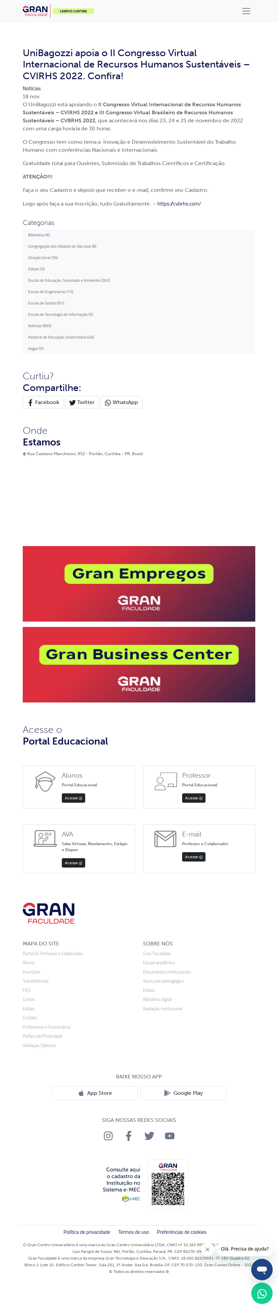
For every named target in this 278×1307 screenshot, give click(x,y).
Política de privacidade (86, 1232)
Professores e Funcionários (47, 1027)
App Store (95, 1093)
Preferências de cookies (181, 1232)
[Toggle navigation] (246, 11)
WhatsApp (121, 402)
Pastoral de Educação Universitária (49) (61, 337)
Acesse (73, 798)
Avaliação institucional (162, 1009)
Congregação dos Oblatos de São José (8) (62, 246)
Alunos (29, 962)
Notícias (32, 88)
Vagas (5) (35, 348)
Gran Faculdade (156, 953)
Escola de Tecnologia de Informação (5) (60, 314)
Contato (30, 1018)
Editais (29, 1009)
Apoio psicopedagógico (163, 981)
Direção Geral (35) (43, 257)
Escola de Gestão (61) (46, 303)
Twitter (82, 402)
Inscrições (31, 972)
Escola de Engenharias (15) (50, 291)
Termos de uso (133, 1232)
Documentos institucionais (166, 972)
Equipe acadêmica (159, 962)
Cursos (29, 999)
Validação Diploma (39, 1045)
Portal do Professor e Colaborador (53, 953)
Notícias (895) (39, 325)
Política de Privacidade (42, 1036)
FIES (27, 990)
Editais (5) (36, 269)
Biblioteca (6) (39, 235)
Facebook (43, 402)
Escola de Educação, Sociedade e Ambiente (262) (69, 280)
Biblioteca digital (157, 999)
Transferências (35, 981)
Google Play (183, 1093)
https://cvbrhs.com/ (179, 204)
